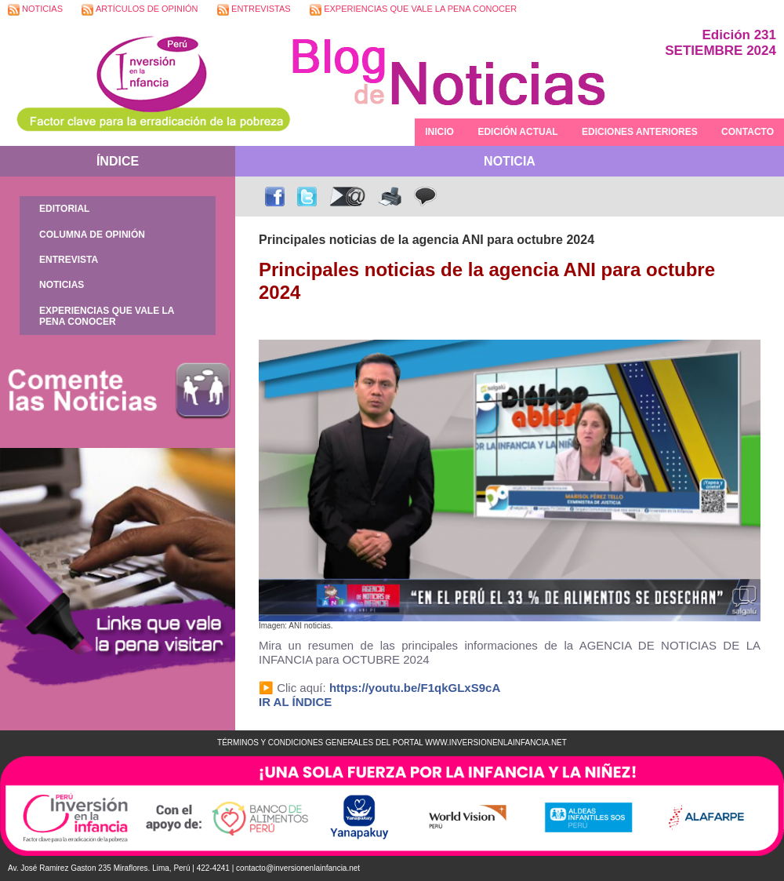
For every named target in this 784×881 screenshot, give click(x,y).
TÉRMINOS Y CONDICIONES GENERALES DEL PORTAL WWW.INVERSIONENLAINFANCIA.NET (392, 742)
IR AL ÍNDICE (295, 701)
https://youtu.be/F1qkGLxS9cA (414, 687)
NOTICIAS (35, 10)
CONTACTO (747, 131)
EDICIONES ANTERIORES (640, 131)
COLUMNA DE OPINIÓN (92, 234)
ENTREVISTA (68, 259)
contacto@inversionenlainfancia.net (298, 868)
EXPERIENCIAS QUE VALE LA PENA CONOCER (413, 10)
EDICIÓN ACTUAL (517, 131)
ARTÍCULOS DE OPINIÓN (140, 10)
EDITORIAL (64, 208)
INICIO (439, 131)
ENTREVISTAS (254, 10)
